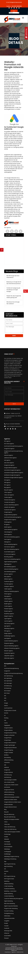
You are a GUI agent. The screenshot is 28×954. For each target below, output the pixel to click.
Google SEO (7, 671)
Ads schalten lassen (9, 782)
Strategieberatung (9, 913)
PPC (5, 700)
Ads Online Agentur (9, 462)
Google (6, 703)
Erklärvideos (7, 916)
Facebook (6, 928)
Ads (5, 765)
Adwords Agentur (8, 455)
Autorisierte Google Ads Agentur (12, 470)
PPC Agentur (7, 485)
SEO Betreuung (8, 685)
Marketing (6, 881)
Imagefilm (6, 921)
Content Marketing (9, 896)
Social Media (7, 935)
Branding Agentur (8, 556)
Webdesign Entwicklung (10, 859)
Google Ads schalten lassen (11, 784)
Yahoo (5, 822)
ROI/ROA (6, 755)
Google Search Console (10, 710)
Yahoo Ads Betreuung (9, 827)
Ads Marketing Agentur (10, 571)
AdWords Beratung (9, 794)
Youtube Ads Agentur (9, 502)
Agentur (14, 952)
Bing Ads (6, 812)
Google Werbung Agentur (10, 514)
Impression (7, 762)
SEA (5, 695)
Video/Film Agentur (9, 655)
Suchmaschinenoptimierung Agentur (13, 446)
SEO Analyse (7, 690)
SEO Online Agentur (9, 443)
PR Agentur (7, 524)
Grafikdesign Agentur (9, 636)
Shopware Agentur (9, 643)
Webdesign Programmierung (11, 856)
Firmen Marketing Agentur (10, 544)
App (5, 861)
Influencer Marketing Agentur (11, 591)
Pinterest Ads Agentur (9, 500)
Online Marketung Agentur (11, 529)
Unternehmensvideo (9, 918)
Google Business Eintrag (10, 732)
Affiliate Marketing (8, 760)
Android (6, 871)
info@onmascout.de (16, 2)
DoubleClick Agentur (9, 653)
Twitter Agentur (8, 589)
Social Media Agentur (9, 552)
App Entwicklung (8, 866)
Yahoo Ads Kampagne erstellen (12, 831)
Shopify (6, 923)
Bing (5, 809)
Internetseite (7, 844)
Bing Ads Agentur (8, 490)
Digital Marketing (8, 901)
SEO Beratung (7, 688)
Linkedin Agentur (8, 601)
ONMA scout (14, 950)
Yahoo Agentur (8, 492)
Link (5, 720)
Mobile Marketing (8, 893)
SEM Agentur (7, 482)
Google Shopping (8, 750)
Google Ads (7, 770)
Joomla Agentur (8, 621)
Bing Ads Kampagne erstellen (11, 819)
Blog (14, 11)
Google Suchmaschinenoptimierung (13, 673)
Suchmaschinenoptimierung (11, 668)
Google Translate (8, 752)
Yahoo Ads (7, 824)
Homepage (7, 841)
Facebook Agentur (9, 581)
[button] (25, 291)
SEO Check (7, 693)
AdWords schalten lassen (10, 799)
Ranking (6, 718)
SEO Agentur (7, 441)
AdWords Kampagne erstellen (11, 797)
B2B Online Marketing (9, 903)
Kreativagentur (8, 534)
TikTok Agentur (8, 594)
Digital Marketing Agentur (10, 561)
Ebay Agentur (7, 576)
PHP (5, 874)
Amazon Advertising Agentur (11, 504)
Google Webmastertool (10, 742)
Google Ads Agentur (9, 465)
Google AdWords (8, 772)
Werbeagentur (8, 522)
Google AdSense (8, 730)
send (14, 336)
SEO (5, 666)
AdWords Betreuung (9, 792)
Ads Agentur (7, 460)
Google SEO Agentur (9, 448)
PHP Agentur (7, 631)
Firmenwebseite (8, 846)
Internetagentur (8, 532)
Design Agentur (8, 633)
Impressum (8, 952)
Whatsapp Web (8, 930)
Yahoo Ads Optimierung (10, 829)
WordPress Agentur (9, 613)
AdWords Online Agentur (10, 457)
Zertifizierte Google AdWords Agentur (13, 477)
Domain (6, 713)
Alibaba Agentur (8, 579)
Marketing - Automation (10, 891)
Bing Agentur (7, 487)
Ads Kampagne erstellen (10, 780)
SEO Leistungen (8, 683)
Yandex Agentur (8, 497)
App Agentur (7, 626)
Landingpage (7, 851)
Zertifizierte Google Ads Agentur (12, 475)
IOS (5, 869)
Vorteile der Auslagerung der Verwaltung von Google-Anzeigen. (13, 289)
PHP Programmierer (9, 878)
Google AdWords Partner (10, 807)
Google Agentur (8, 512)
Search (6, 705)
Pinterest (6, 938)
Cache (6, 723)
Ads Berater (7, 787)
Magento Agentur (8, 616)
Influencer (6, 933)
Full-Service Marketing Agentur (12, 537)
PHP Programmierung (9, 876)
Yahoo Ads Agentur (9, 495)
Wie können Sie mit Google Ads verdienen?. (13, 302)
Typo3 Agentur (8, 618)
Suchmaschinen (8, 708)
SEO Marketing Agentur (10, 566)
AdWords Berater (8, 804)
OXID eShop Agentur (9, 623)
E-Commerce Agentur (9, 554)
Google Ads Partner (9, 789)
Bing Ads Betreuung (9, 814)
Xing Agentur (7, 596)
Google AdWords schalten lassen (12, 802)
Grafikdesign (7, 854)
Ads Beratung (7, 777)
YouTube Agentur (8, 584)
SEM (5, 698)
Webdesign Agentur (9, 628)
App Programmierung (9, 864)
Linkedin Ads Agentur (9, 507)
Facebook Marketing (9, 888)
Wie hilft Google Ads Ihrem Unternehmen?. (13, 276)
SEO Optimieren (8, 681)
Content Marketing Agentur (11, 641)
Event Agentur (7, 539)
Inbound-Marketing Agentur (11, 646)
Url (5, 715)
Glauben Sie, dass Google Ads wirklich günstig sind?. (14, 296)
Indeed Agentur (8, 599)
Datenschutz (20, 952)
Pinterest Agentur (8, 608)
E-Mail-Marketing (8, 886)
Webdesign (7, 849)
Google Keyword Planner (10, 747)
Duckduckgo (7, 834)
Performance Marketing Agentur (12, 559)
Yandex (6, 836)
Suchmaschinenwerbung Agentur (12, 517)
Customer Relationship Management (13, 898)
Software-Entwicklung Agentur (12, 648)
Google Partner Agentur (10, 519)
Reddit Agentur (8, 603)
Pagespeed (7, 725)
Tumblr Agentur (8, 606)
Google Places (7, 737)
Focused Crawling (8, 911)
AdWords (6, 767)
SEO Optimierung (8, 676)
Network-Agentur (8, 650)
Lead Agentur (7, 638)
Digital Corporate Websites (11, 906)
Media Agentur (8, 527)
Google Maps (7, 740)
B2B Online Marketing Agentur (11, 549)
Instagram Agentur (9, 586)
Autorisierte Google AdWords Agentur (13, 472)
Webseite (6, 839)
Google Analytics (8, 728)
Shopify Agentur (8, 611)
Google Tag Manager (9, 745)
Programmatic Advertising (11, 908)
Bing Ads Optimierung (9, 817)
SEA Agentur (7, 480)
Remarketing (7, 757)
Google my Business (9, 735)
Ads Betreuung (8, 775)
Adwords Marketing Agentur (11, 569)
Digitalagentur (7, 564)
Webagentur (7, 542)
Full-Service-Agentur (9, 547)
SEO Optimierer (8, 678)
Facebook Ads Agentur (10, 509)
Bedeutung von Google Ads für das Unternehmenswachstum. (14, 282)
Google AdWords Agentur (10, 467)
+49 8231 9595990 (16, 6)
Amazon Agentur (8, 574)
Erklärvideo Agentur (9, 658)
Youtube (6, 925)
